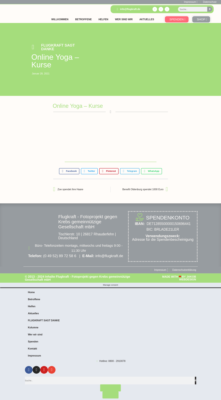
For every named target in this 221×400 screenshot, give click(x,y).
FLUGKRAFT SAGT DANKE (58, 47)
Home (31, 292)
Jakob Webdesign (187, 278)
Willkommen (59, 19)
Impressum (34, 355)
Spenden (33, 341)
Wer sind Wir (124, 19)
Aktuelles (146, 19)
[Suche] (209, 9)
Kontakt (32, 348)
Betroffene (83, 19)
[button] (69, 171)
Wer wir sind (35, 334)
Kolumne (33, 327)
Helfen (103, 19)
